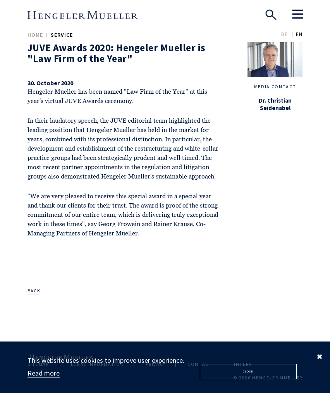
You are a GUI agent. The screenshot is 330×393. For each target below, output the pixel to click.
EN (299, 34)
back (34, 290)
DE (284, 34)
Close (248, 371)
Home (35, 34)
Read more (44, 373)
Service (62, 34)
